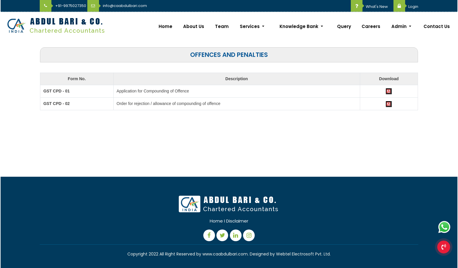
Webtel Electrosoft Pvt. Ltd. (303, 254)
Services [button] (250, 26)
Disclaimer (237, 221)
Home (165, 26)
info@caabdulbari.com (117, 5)
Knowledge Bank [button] (300, 26)
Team (222, 26)
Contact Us (437, 26)
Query (344, 26)
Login (405, 6)
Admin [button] (399, 26)
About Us (193, 26)
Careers (371, 26)
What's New (369, 6)
